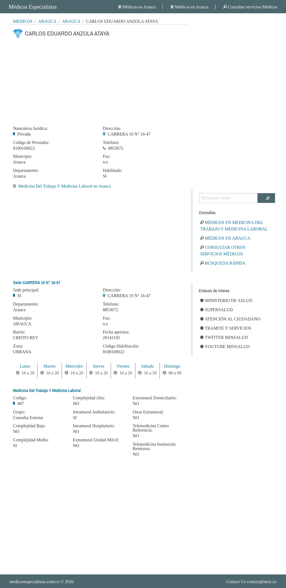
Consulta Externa (28, 417)
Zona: (18, 346)
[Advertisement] (98, 80)
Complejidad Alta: (89, 398)
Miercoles (74, 366)
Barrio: (19, 332)
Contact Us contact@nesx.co (251, 581)
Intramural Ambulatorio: (94, 412)
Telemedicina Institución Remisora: (154, 446)
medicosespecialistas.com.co (34, 581)
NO (16, 431)
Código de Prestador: (31, 142)
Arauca (47, 21)
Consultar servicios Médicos (250, 7)
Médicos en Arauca (137, 7)
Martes (50, 366)
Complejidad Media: (31, 440)
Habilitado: (112, 170)
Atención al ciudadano (230, 319)
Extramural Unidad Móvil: (96, 440)
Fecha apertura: (116, 332)
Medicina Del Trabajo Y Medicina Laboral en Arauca (64, 186)
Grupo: (19, 412)
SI (105, 176)
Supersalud (216, 309)
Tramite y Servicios (225, 328)
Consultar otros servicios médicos (223, 250)
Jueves (98, 366)
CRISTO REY (25, 337)
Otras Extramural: (148, 412)
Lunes (25, 366)
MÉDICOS (23, 21)
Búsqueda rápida (223, 263)
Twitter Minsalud (224, 337)
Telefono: (111, 142)
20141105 (111, 337)
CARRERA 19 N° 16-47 (129, 134)
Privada (24, 134)
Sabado (147, 366)
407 (20, 403)
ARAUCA (22, 324)
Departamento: (26, 170)
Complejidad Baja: (29, 426)
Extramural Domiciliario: (155, 398)
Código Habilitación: (121, 346)
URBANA (22, 351)
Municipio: (22, 156)
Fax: (106, 156)
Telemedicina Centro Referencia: (151, 428)
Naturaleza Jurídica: (30, 128)
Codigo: (20, 398)
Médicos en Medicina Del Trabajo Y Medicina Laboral (234, 225)
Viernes (123, 366)
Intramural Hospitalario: (94, 426)
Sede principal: (26, 290)
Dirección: (112, 128)
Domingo (172, 366)
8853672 (115, 148)
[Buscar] (266, 198)
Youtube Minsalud (225, 346)
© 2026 (41, 581)
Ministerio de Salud (226, 300)
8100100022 (24, 148)
